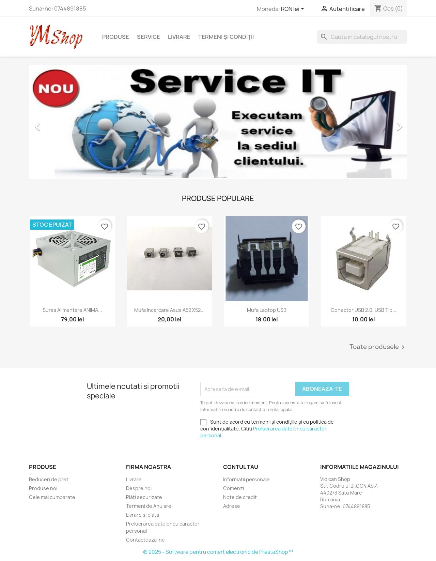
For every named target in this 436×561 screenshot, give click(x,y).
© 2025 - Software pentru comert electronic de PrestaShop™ (218, 552)
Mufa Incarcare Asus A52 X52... (169, 310)
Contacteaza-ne (145, 539)
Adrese (231, 506)
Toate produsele (378, 347)
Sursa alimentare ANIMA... (72, 310)
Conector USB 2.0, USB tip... (363, 310)
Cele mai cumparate (52, 497)
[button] (57, 123)
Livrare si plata (142, 515)
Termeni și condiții (226, 37)
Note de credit (240, 497)
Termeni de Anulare (148, 506)
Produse (115, 37)
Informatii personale (246, 479)
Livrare (179, 37)
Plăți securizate (144, 497)
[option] (218, 123)
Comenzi (233, 488)
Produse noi (43, 488)
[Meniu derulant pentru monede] (294, 9)
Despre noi (139, 488)
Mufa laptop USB (266, 310)
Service (148, 37)
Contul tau (240, 467)
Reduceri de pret (48, 479)
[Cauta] (362, 37)
